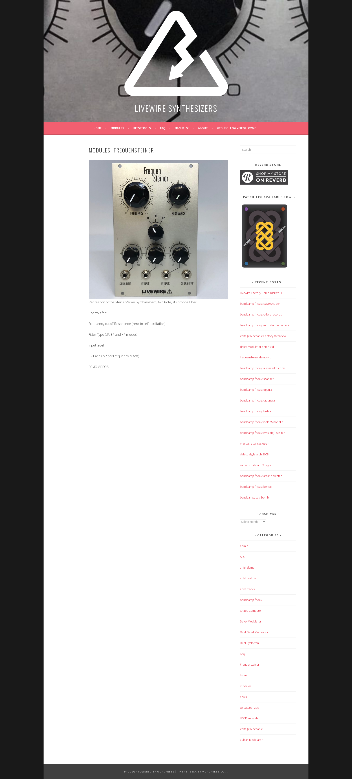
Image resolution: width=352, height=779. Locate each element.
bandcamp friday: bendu (256, 487)
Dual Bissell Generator (254, 632)
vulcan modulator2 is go (255, 465)
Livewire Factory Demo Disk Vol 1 (261, 293)
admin (244, 546)
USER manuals (249, 718)
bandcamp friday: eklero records (261, 314)
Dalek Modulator (250, 621)
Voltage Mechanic (251, 729)
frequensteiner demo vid (255, 357)
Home (97, 128)
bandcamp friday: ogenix (256, 390)
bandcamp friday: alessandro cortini (263, 368)
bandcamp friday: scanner (256, 379)
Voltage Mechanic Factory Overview (263, 336)
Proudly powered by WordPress (149, 771)
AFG (242, 557)
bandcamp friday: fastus (255, 411)
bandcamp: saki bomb (254, 497)
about (203, 128)
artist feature (248, 578)
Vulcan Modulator (251, 740)
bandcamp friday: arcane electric (261, 476)
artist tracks (247, 589)
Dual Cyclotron (249, 643)
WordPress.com (214, 771)
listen (243, 675)
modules (117, 128)
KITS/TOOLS (142, 128)
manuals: (182, 128)
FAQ (162, 128)
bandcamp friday (251, 600)
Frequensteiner (249, 664)
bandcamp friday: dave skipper (260, 304)
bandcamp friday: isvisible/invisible (262, 433)
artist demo (247, 567)
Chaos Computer (251, 611)
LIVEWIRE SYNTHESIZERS (176, 108)
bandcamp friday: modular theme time (264, 325)
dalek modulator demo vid (257, 347)
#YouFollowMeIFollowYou (238, 128)
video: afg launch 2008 (254, 454)
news (243, 697)
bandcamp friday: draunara (257, 400)
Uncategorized (249, 708)
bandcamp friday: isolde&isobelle (261, 422)
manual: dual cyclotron (254, 443)
